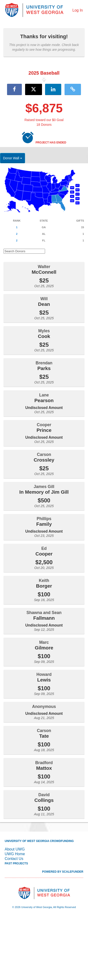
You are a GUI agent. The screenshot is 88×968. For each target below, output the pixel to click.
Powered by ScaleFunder (62, 921)
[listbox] (44, 104)
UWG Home (15, 903)
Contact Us (14, 908)
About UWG (15, 899)
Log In (78, 10)
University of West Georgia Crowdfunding (39, 890)
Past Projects (16, 913)
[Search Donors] (24, 300)
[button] (6, 104)
